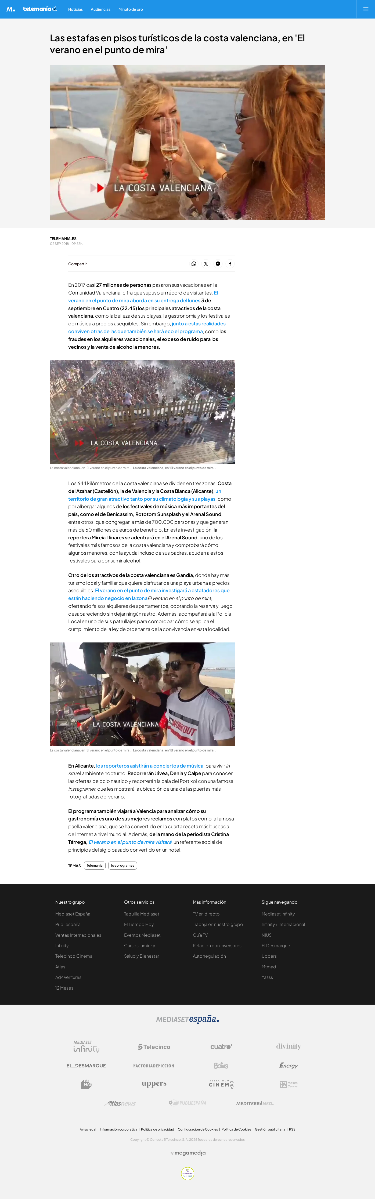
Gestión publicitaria (270, 1129)
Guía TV (200, 935)
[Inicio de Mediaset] (10, 9)
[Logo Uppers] (154, 1084)
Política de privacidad (157, 1129)
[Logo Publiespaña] (187, 1103)
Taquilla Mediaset (141, 914)
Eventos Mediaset (142, 935)
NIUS (267, 935)
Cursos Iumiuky (139, 945)
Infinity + (63, 945)
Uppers (269, 956)
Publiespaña (68, 924)
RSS (292, 1129)
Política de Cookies (236, 1129)
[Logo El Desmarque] (86, 1065)
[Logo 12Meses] (289, 1084)
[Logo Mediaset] (187, 1022)
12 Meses (64, 988)
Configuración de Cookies (198, 1129)
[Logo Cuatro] (221, 1046)
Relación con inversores (217, 945)
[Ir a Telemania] (40, 9)
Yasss (267, 977)
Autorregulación (209, 956)
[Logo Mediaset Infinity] (86, 1046)
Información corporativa (118, 1129)
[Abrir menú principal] (366, 9)
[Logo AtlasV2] (120, 1103)
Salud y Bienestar (141, 956)
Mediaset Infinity (278, 914)
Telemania (95, 865)
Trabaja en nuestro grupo (218, 924)
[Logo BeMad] (86, 1084)
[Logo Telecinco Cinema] (221, 1084)
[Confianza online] (187, 1178)
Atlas (60, 966)
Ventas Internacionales (78, 935)
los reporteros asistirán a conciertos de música (149, 765)
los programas (122, 865)
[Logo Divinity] (288, 1046)
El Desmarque (276, 945)
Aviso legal (88, 1129)
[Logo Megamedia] (190, 1153)
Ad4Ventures (68, 977)
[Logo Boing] (221, 1065)
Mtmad (269, 966)
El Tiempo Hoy (139, 924)
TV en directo (206, 914)
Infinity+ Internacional (283, 924)
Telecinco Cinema (73, 956)
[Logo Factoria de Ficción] (154, 1065)
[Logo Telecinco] (154, 1046)
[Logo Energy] (288, 1065)
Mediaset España (72, 914)
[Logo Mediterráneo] (255, 1103)
